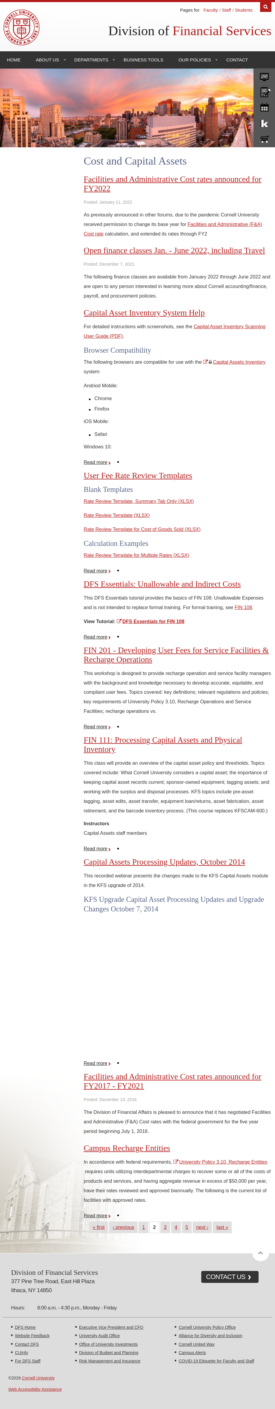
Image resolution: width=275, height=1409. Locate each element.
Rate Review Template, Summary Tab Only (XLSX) (139, 501)
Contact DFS (27, 1344)
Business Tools (143, 59)
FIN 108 (243, 607)
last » (222, 1227)
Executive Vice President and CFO (111, 1327)
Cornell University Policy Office (207, 1327)
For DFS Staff (27, 1361)
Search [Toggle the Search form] (265, 7)
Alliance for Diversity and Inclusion (210, 1335)
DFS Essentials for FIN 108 (153, 621)
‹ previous (123, 1227)
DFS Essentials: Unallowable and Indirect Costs (162, 584)
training (264, 106)
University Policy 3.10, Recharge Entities (223, 1162)
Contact (237, 59)
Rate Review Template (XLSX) (117, 515)
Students (244, 10)
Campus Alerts (192, 1352)
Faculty (210, 10)
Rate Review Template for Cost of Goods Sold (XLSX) (142, 529)
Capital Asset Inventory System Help (144, 312)
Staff (226, 10)
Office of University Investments (108, 1344)
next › (202, 1227)
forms (264, 74)
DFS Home (25, 1327)
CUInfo (21, 1352)
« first (99, 1227)
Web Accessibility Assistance (35, 1389)
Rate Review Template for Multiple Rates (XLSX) (136, 555)
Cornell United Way (196, 1344)
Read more (98, 462)
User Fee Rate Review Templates (138, 475)
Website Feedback (32, 1335)
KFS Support (264, 122)
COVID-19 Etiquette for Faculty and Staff (216, 1361)
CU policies (264, 90)
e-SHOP (264, 138)
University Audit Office (99, 1335)
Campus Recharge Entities (127, 1148)
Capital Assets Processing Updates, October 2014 (164, 861)
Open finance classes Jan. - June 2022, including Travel (174, 250)
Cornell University (38, 1378)
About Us (47, 59)
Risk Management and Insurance (109, 1361)
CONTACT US (225, 1277)
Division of (189, 30)
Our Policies (195, 59)
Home (14, 59)
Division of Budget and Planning (108, 1352)
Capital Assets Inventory (239, 362)
